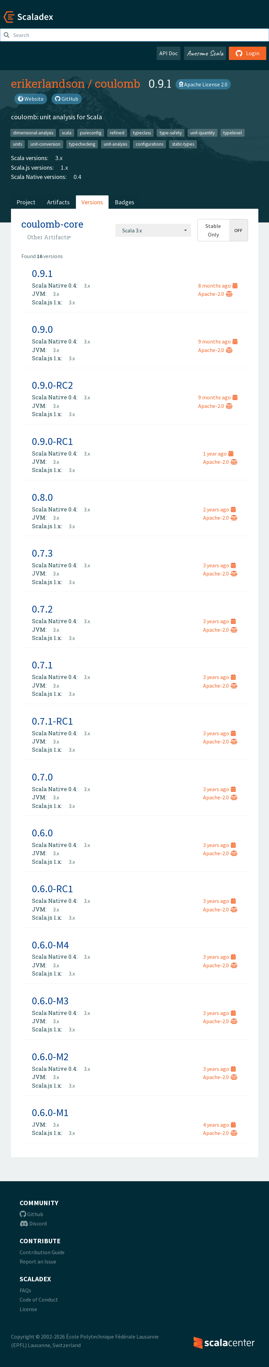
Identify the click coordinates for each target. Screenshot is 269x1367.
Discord (33, 1223)
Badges (124, 202)
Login (247, 53)
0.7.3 (42, 552)
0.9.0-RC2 (52, 384)
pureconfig (90, 132)
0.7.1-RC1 (52, 720)
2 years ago (219, 509)
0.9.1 (42, 273)
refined (117, 132)
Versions (92, 202)
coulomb (117, 83)
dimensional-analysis (33, 132)
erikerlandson (48, 83)
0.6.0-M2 (50, 1056)
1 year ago (218, 453)
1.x (64, 167)
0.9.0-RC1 (52, 441)
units (17, 144)
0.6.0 (42, 832)
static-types (183, 144)
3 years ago (219, 565)
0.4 (77, 177)
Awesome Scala (205, 53)
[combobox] (153, 230)
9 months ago (217, 341)
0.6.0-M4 (50, 944)
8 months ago (217, 285)
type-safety (171, 132)
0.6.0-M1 (50, 1112)
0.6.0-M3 (50, 1000)
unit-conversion (45, 144)
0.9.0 (42, 329)
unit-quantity (202, 132)
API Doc (168, 53)
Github (31, 1214)
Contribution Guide (42, 1252)
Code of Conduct (39, 1299)
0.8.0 (42, 497)
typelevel (232, 132)
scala (66, 132)
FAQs (25, 1290)
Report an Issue (38, 1261)
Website (31, 98)
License (28, 1309)
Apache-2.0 (215, 293)
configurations (149, 144)
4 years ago (219, 1124)
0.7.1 (42, 664)
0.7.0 (42, 776)
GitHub (66, 98)
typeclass (142, 132)
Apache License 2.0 (203, 84)
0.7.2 (42, 608)
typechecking (82, 144)
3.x (59, 158)
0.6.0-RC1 (52, 888)
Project (25, 202)
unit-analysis (115, 144)
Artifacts (58, 202)
